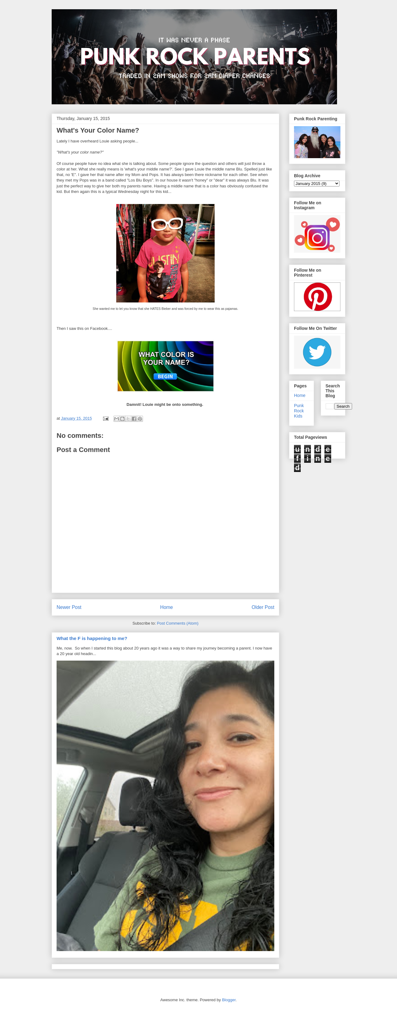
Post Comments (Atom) (177, 623)
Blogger (229, 1000)
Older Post (263, 607)
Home (166, 607)
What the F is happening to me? (92, 638)
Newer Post (69, 607)
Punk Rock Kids (299, 410)
